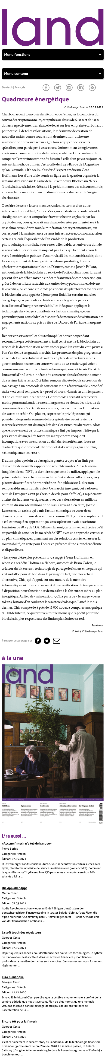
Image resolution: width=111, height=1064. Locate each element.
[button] (56, 640)
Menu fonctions (52, 55)
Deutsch (7, 87)
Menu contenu (52, 74)
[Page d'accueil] (53, 45)
